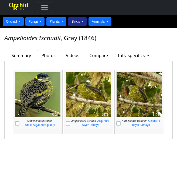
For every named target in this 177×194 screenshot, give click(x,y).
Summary (21, 55)
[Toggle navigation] (44, 7)
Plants (55, 21)
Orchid (12, 21)
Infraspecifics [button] (132, 55)
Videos (72, 55)
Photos (48, 55)
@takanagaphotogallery (40, 125)
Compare (98, 55)
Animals (99, 21)
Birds (76, 21)
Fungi (34, 21)
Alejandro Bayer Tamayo (95, 123)
